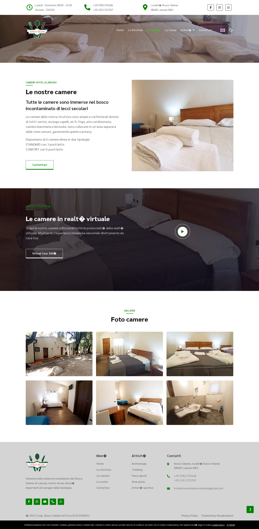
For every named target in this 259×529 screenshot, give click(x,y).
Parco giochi (139, 475)
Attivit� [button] (188, 30)
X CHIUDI (231, 524)
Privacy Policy (189, 515)
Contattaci (205, 30)
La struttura (135, 30)
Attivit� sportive (142, 487)
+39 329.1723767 (103, 9)
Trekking (137, 469)
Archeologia (139, 463)
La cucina (170, 30)
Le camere (153, 30)
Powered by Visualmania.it (217, 515)
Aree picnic (138, 481)
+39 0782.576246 (103, 5)
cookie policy (218, 524)
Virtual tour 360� (44, 253)
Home (120, 30)
